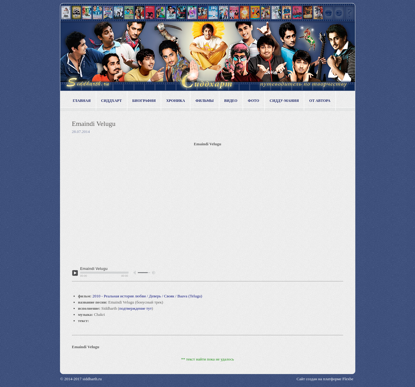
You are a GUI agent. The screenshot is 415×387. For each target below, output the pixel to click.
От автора (319, 101)
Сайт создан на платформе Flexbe (325, 379)
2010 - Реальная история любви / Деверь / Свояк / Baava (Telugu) (147, 296)
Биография (144, 101)
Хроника (175, 101)
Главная (82, 101)
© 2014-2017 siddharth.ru (81, 379)
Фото (253, 101)
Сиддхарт (111, 101)
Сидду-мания (284, 101)
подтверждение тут (135, 308)
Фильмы (204, 101)
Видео (230, 101)
